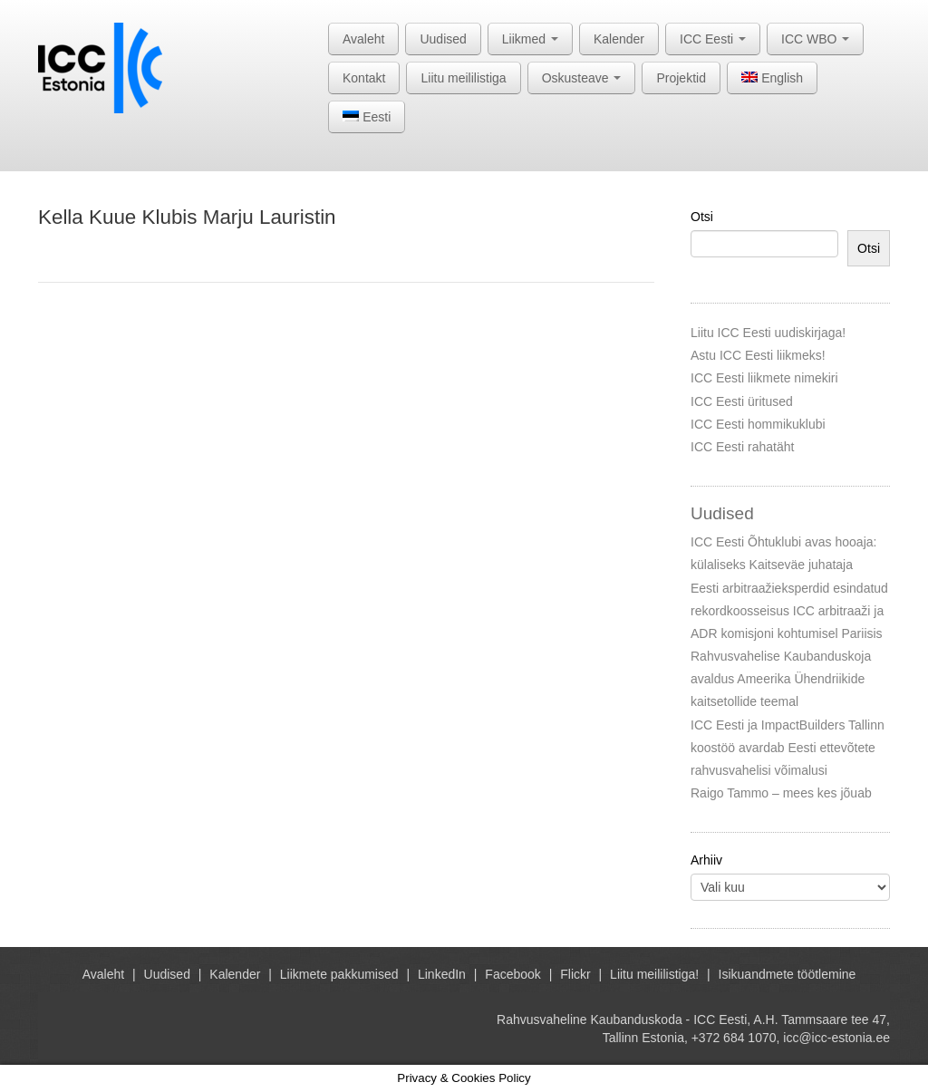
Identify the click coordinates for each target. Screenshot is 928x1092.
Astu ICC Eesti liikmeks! (758, 355)
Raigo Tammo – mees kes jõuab (781, 793)
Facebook (512, 974)
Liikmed (530, 39)
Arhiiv (706, 860)
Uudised (443, 39)
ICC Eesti (713, 39)
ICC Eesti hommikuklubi (758, 424)
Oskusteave (582, 78)
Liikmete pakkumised (339, 974)
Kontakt (364, 78)
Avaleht (363, 39)
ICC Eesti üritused (742, 401)
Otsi (702, 216)
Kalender (619, 39)
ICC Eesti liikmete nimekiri (764, 378)
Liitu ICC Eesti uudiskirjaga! (768, 332)
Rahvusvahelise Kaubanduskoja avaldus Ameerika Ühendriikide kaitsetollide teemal (781, 679)
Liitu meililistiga (463, 78)
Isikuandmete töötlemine (787, 974)
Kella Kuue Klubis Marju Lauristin (187, 217)
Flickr (575, 974)
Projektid (680, 78)
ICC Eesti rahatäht (742, 447)
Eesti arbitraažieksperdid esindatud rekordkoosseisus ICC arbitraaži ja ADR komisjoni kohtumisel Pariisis (789, 611)
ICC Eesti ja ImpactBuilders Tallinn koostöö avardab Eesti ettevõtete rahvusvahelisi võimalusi (787, 748)
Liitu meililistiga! (654, 974)
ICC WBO (815, 39)
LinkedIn (442, 974)
